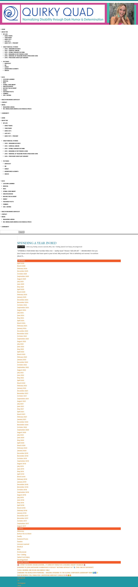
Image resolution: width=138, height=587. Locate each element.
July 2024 (20, 313)
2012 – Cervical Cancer (12, 50)
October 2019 (22, 458)
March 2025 (21, 292)
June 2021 (20, 406)
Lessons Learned (8, 79)
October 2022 (22, 365)
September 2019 (23, 461)
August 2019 (21, 464)
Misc (4, 83)
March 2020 (21, 445)
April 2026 (20, 263)
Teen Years (8, 37)
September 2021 (23, 399)
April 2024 (20, 320)
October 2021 (22, 396)
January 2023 (21, 360)
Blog (3, 77)
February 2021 (22, 417)
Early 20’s (8, 39)
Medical (5, 81)
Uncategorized (8, 86)
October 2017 (22, 521)
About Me (5, 32)
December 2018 (22, 484)
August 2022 (21, 370)
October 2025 (22, 274)
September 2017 (23, 523)
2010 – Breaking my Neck (12, 48)
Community (5, 113)
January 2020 (21, 451)
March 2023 (21, 354)
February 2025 (22, 294)
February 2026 (22, 268)
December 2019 (22, 453)
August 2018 (21, 495)
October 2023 (22, 336)
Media (3, 105)
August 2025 (21, 279)
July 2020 (20, 435)
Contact (4, 102)
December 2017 (22, 516)
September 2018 (23, 492)
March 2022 (21, 383)
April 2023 (20, 352)
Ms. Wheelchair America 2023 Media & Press (17, 109)
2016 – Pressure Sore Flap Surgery (16, 57)
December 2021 (22, 391)
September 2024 (23, 307)
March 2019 (21, 477)
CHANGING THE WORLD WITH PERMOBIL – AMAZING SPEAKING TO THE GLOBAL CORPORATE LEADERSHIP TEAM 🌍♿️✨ (57, 573)
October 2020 (22, 427)
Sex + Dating (7, 95)
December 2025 (22, 271)
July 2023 (20, 344)
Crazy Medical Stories (10, 47)
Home (3, 29)
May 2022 (20, 378)
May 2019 (20, 471)
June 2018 (20, 500)
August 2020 (21, 432)
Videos (7, 70)
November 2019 (22, 456)
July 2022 (20, 373)
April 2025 (20, 289)
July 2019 (20, 466)
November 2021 (22, 393)
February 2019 (22, 479)
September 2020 (23, 430)
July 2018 (20, 497)
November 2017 (22, 518)
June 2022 (20, 375)
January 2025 (21, 297)
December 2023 (22, 331)
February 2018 (22, 510)
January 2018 (21, 513)
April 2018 (20, 505)
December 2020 (22, 422)
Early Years (8, 36)
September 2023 (23, 339)
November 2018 (22, 487)
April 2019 (20, 474)
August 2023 (21, 341)
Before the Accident (9, 88)
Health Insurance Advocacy (11, 99)
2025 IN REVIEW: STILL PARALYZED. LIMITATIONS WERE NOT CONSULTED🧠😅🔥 (44, 575)
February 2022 (22, 386)
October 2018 (22, 490)
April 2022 (20, 380)
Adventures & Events (11, 68)
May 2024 (20, 318)
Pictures (6, 61)
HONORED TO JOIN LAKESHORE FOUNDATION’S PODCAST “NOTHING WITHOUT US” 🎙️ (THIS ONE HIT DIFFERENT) (55, 567)
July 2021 (20, 404)
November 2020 (22, 425)
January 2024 (21, 328)
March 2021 (21, 414)
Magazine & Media (8, 107)
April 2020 (20, 443)
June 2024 (20, 315)
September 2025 (23, 276)
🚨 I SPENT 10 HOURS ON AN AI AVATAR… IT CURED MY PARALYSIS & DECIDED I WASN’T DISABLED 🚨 (51, 565)
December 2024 (22, 300)
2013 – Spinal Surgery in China (15, 52)
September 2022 (23, 367)
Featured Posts (8, 91)
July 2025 (20, 281)
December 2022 (22, 362)
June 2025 (20, 284)
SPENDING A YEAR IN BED (36, 243)
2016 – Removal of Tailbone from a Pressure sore (21, 56)
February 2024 (22, 326)
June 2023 (20, 347)
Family (7, 67)
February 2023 (22, 357)
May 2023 (20, 349)
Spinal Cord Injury (9, 84)
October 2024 (22, 305)
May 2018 (20, 503)
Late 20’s (7, 41)
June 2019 (20, 469)
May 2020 (20, 440)
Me (5, 65)
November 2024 (22, 302)
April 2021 (20, 412)
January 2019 (21, 482)
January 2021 (21, 419)
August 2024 (21, 310)
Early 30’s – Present (11, 43)
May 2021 (20, 409)
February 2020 (22, 448)
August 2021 (21, 401)
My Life (5, 34)
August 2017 (21, 526)
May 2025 (20, 287)
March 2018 (21, 508)
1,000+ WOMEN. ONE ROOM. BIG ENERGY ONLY (33, 570)
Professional (21, 552)
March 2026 (21, 266)
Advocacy (8, 63)
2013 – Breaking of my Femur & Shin (16, 54)
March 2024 (21, 323)
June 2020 (20, 438)
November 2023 (22, 333)
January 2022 (21, 388)
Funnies (5, 93)
